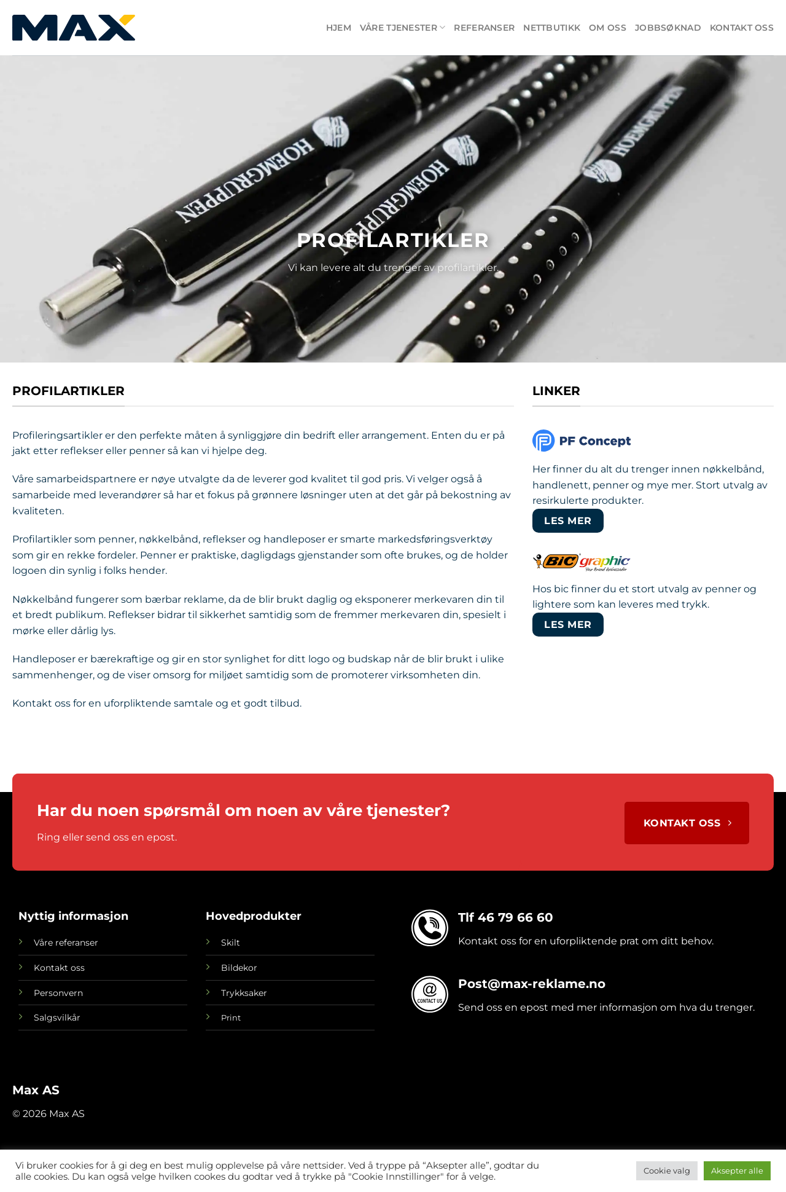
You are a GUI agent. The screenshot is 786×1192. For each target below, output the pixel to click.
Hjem (338, 27)
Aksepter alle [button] (737, 1170)
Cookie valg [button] (667, 1170)
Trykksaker (244, 992)
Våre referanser (66, 942)
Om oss (607, 27)
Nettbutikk (551, 27)
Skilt (230, 942)
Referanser (484, 27)
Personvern (58, 992)
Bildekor (239, 967)
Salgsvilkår (57, 1017)
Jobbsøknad (668, 27)
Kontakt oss (742, 27)
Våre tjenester (403, 27)
